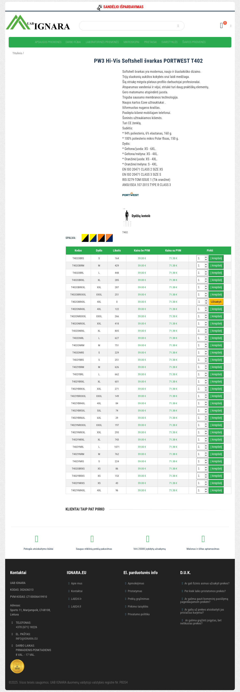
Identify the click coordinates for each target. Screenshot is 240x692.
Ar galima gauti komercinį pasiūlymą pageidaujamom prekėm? (204, 600)
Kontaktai (76, 591)
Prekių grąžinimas (138, 599)
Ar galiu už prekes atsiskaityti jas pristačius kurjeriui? (202, 611)
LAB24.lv (76, 599)
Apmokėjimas (136, 583)
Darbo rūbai (73, 42)
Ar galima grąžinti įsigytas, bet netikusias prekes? (200, 622)
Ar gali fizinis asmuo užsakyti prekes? (206, 583)
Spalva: (71, 238)
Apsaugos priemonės (48, 42)
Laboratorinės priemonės (102, 42)
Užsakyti (216, 301)
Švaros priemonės (194, 42)
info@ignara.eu (27, 638)
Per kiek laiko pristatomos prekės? (205, 591)
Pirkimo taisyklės (138, 606)
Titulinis (17, 53)
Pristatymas (135, 591)
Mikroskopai (131, 42)
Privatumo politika (139, 614)
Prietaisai (150, 42)
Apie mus (76, 583)
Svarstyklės (169, 42)
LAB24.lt (76, 606)
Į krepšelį (216, 258)
